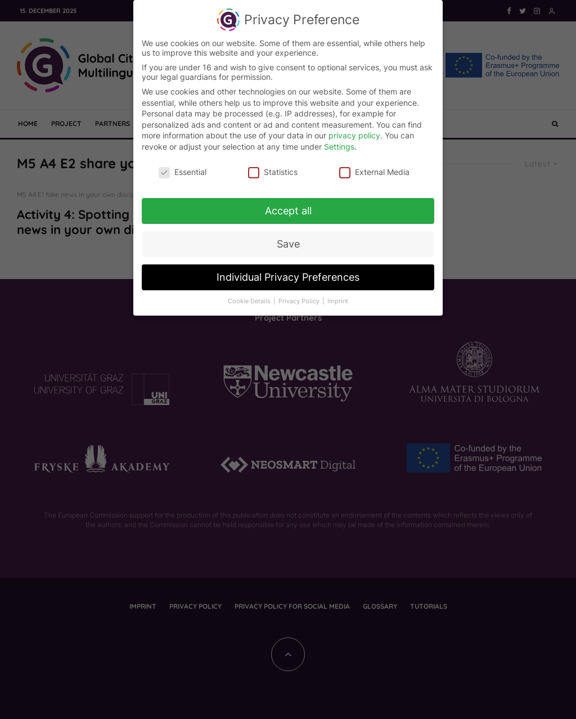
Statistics (273, 168)
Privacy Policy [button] (299, 298)
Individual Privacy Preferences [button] (288, 274)
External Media (374, 168)
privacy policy (354, 132)
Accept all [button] (288, 208)
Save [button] (288, 241)
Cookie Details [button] (250, 298)
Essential (182, 168)
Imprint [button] (337, 298)
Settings (339, 143)
